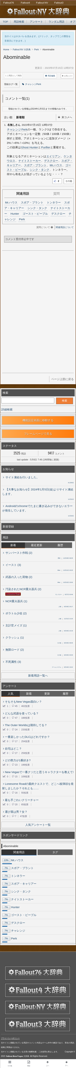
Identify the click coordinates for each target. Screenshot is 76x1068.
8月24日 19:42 (62, 667)
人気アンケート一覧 (38, 824)
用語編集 (50, 76)
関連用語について (65, 227)
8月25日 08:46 (65, 643)
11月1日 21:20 (66, 619)
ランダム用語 (56, 21)
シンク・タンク (39, 169)
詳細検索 (7, 409)
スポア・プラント (35, 165)
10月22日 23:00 (65, 583)
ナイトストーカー (29, 160)
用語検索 (19, 21)
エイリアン (53, 156)
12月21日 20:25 (65, 570)
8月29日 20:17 (66, 607)
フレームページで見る (38, 433)
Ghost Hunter (29, 147)
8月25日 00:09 (65, 655)
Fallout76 (8, 2)
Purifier (45, 147)
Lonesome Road (13, 594)
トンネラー (54, 202)
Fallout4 (25, 2)
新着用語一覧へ (38, 675)
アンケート (36, 21)
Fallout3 (58, 2)
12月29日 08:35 (65, 558)
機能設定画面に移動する (38, 420)
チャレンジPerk (31, 84)
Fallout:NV (42, 2)
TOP (5, 21)
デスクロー (51, 160)
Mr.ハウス (56, 165)
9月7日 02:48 (64, 595)
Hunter (15, 213)
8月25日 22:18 (66, 631)
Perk (24, 129)
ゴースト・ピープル (35, 213)
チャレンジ (14, 129)
